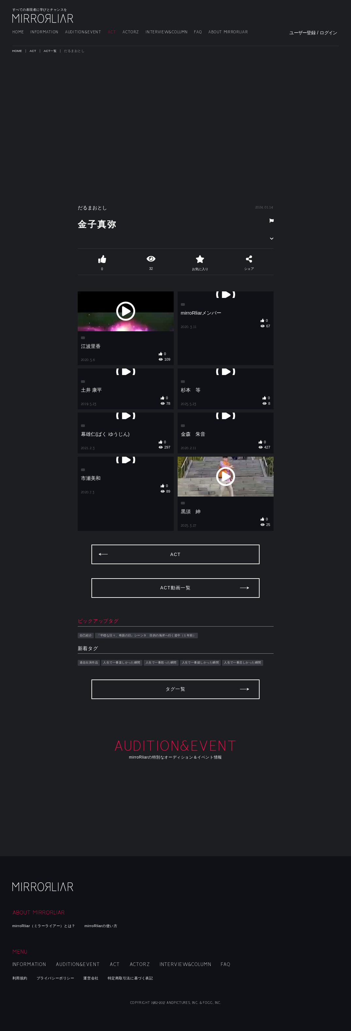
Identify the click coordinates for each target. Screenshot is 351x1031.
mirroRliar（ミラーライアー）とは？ (49, 925)
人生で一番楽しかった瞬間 (130, 703)
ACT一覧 (52, 51)
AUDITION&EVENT (83, 32)
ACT (112, 32)
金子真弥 (104, 223)
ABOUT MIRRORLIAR (228, 32)
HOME (18, 32)
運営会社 (102, 977)
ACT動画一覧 (175, 627)
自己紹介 (87, 675)
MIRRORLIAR (43, 18)
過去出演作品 (91, 703)
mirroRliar (43, 892)
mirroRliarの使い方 (114, 925)
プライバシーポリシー (61, 977)
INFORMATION (44, 32)
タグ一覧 (175, 743)
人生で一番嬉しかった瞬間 (223, 703)
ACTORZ (130, 32)
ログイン (328, 32)
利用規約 (21, 977)
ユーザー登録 (302, 32)
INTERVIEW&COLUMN (166, 32)
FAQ (198, 32)
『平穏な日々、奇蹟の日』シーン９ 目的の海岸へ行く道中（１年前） (160, 675)
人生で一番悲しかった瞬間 (102, 710)
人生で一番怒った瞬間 (177, 703)
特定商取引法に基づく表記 (146, 977)
